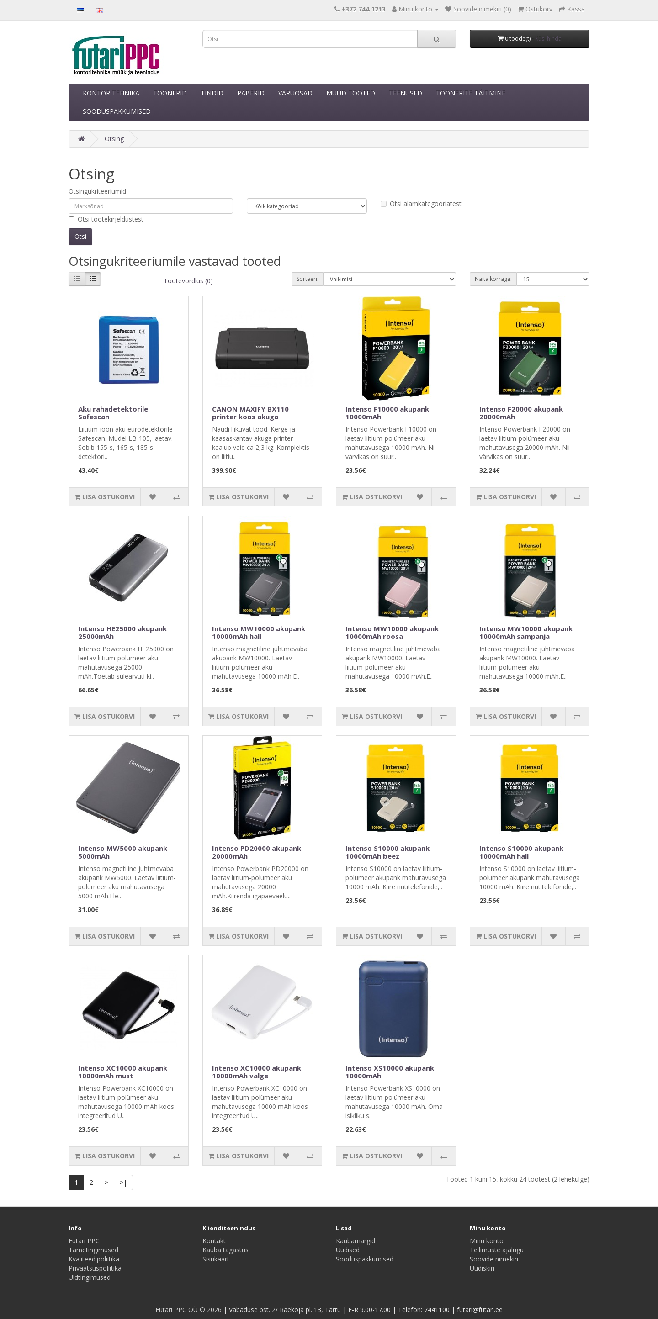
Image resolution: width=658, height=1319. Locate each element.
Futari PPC (84, 1240)
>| (123, 1182)
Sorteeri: (307, 279)
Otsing (114, 138)
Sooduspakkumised (364, 1259)
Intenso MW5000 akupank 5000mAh (122, 852)
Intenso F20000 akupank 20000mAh (521, 412)
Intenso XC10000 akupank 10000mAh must (122, 1071)
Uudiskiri (482, 1268)
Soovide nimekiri (494, 1259)
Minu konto (487, 1240)
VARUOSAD (295, 93)
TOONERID (170, 93)
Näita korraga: (493, 279)
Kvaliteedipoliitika (94, 1259)
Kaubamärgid (355, 1240)
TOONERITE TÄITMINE (470, 93)
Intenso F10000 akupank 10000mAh (387, 412)
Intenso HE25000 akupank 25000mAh (122, 632)
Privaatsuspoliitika (95, 1268)
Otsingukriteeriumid (97, 191)
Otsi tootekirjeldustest (106, 219)
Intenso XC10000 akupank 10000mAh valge (256, 1071)
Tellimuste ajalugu (497, 1249)
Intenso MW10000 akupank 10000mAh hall (258, 632)
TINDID (212, 93)
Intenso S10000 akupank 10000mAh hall (521, 852)
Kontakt (214, 1240)
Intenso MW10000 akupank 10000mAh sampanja (526, 632)
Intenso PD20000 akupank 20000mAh (256, 852)
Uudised (348, 1249)
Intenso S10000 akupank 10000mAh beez (387, 852)
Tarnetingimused (93, 1249)
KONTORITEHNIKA (111, 93)
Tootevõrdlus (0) (188, 280)
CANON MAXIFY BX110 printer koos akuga (250, 412)
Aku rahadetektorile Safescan (113, 412)
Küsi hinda (548, 38)
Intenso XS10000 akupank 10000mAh (389, 1071)
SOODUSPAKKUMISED (117, 111)
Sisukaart (215, 1259)
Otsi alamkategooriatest (421, 203)
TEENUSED (405, 93)
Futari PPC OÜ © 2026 (189, 1309)
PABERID (251, 93)
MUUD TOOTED (350, 93)
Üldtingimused (90, 1277)
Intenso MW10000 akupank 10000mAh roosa (392, 632)
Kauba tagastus (225, 1249)
